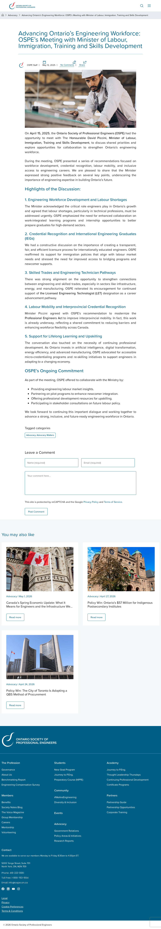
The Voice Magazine (13, 812)
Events (58, 813)
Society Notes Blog (12, 807)
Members (7, 795)
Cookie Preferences (12, 906)
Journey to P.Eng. (63, 774)
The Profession (11, 763)
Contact (6, 850)
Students (59, 763)
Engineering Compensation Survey (21, 785)
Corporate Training (117, 812)
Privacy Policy (91, 502)
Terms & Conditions (12, 911)
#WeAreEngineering (65, 797)
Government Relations (66, 831)
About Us (7, 774)
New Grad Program (64, 769)
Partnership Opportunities (121, 807)
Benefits (6, 802)
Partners (112, 795)
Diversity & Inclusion (65, 802)
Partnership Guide (116, 802)
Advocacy (12, 15)
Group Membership (12, 817)
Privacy (5, 902)
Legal (5, 898)
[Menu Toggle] (149, 6)
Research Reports (64, 841)
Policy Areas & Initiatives (67, 836)
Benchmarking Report (13, 780)
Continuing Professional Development (128, 780)
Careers (6, 822)
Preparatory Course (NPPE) (68, 780)
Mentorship (8, 827)
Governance (8, 769)
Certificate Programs (118, 785)
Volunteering (9, 832)
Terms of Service (113, 502)
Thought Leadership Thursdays (124, 774)
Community (61, 790)
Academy (113, 763)
